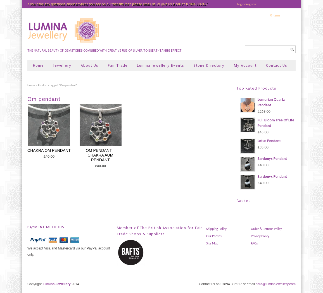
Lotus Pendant (260, 141)
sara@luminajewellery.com (276, 284)
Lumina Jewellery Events (160, 65)
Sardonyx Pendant (263, 159)
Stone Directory (209, 65)
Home (38, 65)
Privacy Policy (260, 236)
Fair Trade (118, 65)
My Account (245, 65)
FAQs (254, 243)
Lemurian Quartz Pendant (262, 102)
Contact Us (276, 65)
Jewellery (62, 65)
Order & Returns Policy (266, 229)
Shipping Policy (216, 229)
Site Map (212, 243)
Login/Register (246, 4)
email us (149, 4)
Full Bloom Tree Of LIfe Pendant (267, 123)
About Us (89, 65)
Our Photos (214, 236)
